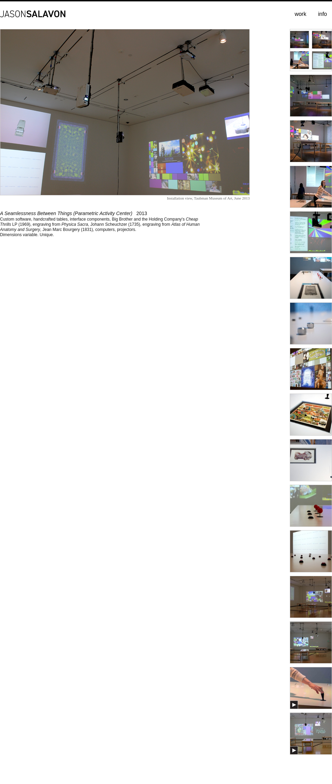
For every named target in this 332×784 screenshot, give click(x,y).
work (300, 14)
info (322, 14)
